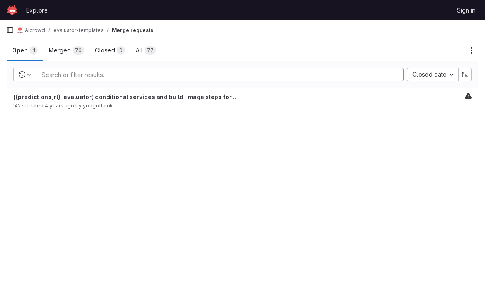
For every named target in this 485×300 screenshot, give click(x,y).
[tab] (25, 50)
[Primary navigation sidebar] (10, 30)
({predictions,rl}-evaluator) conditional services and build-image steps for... (124, 96)
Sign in (466, 10)
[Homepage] (12, 10)
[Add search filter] (222, 74)
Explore (37, 10)
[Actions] (471, 50)
